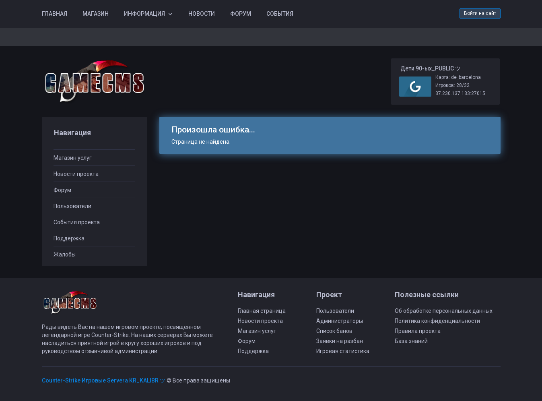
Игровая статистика (342, 351)
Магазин (95, 13)
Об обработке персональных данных (444, 311)
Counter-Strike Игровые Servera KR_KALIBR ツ (103, 380)
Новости (201, 13)
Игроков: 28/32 (452, 85)
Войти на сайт (480, 13)
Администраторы (339, 321)
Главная (54, 13)
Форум (240, 13)
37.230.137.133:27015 (460, 93)
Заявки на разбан (339, 341)
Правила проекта (418, 331)
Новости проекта (76, 174)
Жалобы (65, 254)
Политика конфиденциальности (437, 321)
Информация (144, 13)
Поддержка (69, 238)
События (279, 13)
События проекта (77, 222)
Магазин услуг (73, 158)
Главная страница (262, 311)
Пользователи (72, 206)
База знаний (411, 341)
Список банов (334, 331)
